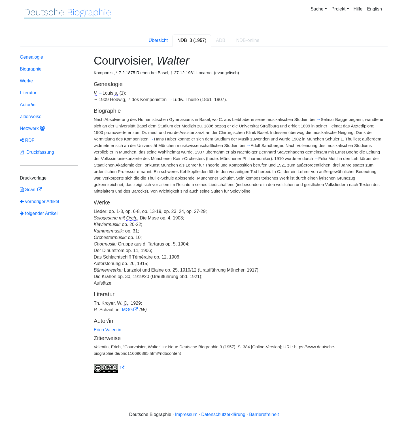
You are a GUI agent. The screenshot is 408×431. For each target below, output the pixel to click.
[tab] (192, 40)
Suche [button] (317, 9)
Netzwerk (32, 128)
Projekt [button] (339, 9)
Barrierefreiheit (264, 414)
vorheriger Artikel (39, 201)
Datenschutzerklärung (223, 414)
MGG (127, 309)
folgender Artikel (39, 213)
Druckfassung (37, 152)
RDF (27, 140)
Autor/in (27, 104)
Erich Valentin (108, 329)
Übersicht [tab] (158, 40)
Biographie (31, 69)
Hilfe (358, 9)
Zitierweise (30, 116)
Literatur (28, 92)
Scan (28, 189)
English (374, 9)
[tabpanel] (204, 214)
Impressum (186, 414)
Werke (26, 80)
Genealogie (31, 57)
